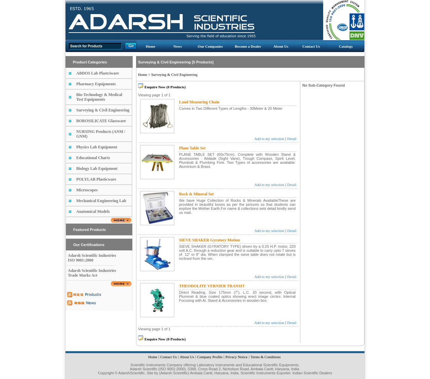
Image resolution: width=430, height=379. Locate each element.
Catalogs (346, 46)
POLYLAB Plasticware (96, 179)
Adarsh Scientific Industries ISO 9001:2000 (92, 258)
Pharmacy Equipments (96, 84)
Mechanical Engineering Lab (101, 200)
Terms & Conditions (266, 357)
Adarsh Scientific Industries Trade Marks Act (92, 273)
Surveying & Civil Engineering (102, 110)
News (177, 46)
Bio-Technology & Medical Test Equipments (99, 97)
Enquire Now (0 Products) (165, 87)
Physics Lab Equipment (96, 147)
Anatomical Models (93, 211)
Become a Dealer (248, 46)
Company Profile (209, 357)
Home (150, 46)
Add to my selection (269, 139)
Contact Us (311, 46)
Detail (291, 139)
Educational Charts (93, 157)
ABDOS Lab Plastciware (97, 73)
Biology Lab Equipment (97, 168)
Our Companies (210, 46)
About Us (280, 46)
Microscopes (87, 190)
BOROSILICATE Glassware (101, 121)
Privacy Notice (236, 357)
